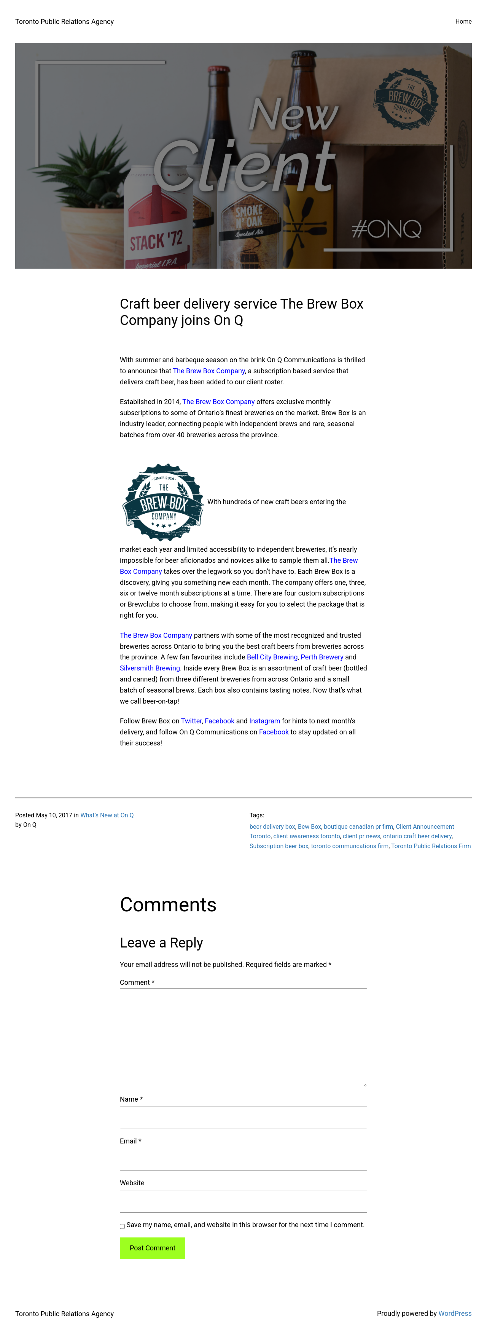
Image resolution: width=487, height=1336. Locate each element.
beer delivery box (272, 826)
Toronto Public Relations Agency (64, 21)
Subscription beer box (279, 846)
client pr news (361, 836)
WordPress (455, 1313)
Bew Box (309, 826)
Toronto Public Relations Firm (431, 846)
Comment (137, 982)
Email (131, 1141)
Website (132, 1183)
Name (131, 1099)
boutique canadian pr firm (358, 826)
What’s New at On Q (107, 815)
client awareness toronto (306, 836)
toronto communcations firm (350, 846)
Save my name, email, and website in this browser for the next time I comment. (246, 1225)
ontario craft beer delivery (417, 836)
